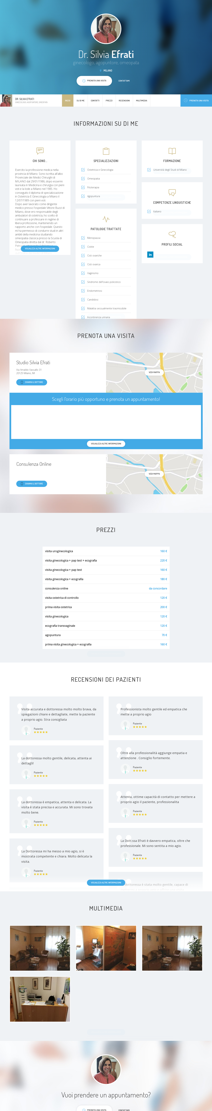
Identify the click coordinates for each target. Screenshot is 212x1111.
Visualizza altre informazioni (40, 248)
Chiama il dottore (31, 382)
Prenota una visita (196, 100)
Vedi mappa (154, 372)
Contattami (124, 80)
